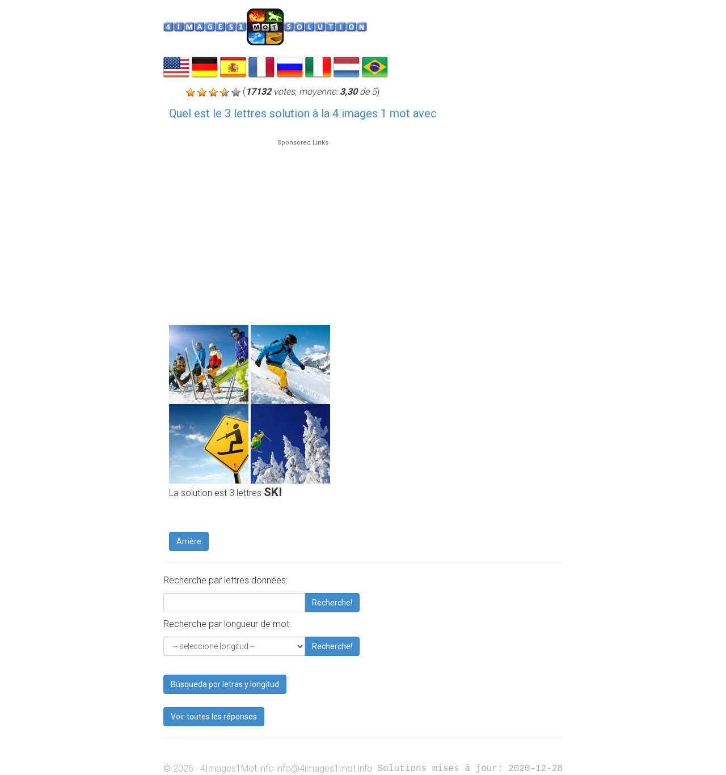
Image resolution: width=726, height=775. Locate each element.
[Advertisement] (303, 226)
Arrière (188, 541)
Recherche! (332, 602)
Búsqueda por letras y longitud (225, 684)
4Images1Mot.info (237, 768)
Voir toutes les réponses (214, 716)
